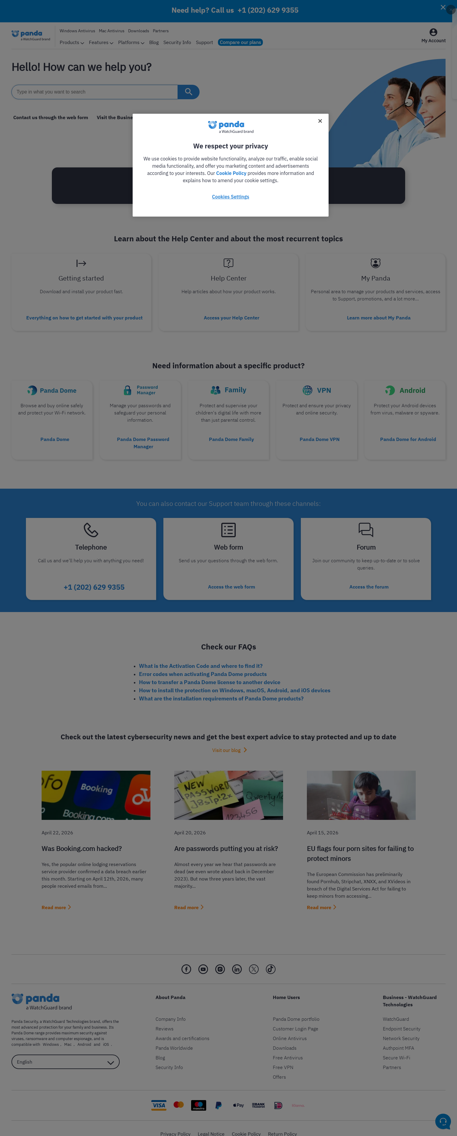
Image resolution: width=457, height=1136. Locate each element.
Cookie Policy (231, 173)
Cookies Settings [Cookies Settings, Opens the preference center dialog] (230, 197)
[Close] (320, 121)
